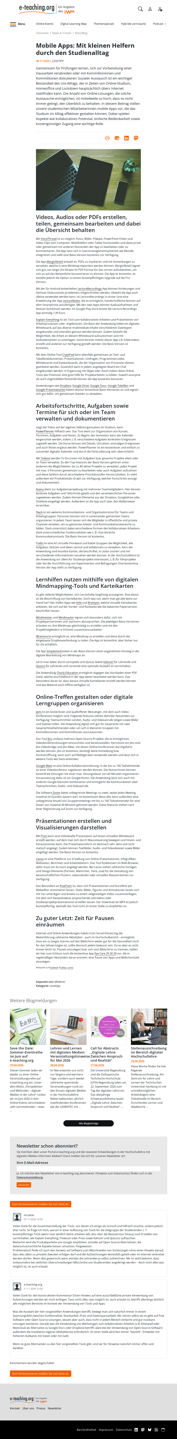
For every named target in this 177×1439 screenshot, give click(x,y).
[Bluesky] (150, 1429)
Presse (41, 1408)
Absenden (24, 1184)
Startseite (42, 33)
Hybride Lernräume (133, 24)
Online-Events (44, 24)
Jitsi (50, 739)
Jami (39, 712)
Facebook (53, 967)
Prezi (44, 836)
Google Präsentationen (50, 390)
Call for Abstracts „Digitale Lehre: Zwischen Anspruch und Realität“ (107, 1054)
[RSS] (157, 1429)
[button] (23, 24)
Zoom (56, 793)
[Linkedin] (136, 1429)
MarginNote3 (55, 262)
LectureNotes (71, 301)
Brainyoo (93, 603)
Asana (40, 489)
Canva (40, 859)
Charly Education (68, 673)
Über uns (28, 1408)
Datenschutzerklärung (30, 1177)
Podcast (158, 24)
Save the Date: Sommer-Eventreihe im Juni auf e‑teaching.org (26, 1054)
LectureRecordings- (90, 288)
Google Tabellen (118, 386)
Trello (40, 543)
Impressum (106, 1430)
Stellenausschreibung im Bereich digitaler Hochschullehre (149, 1052)
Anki (79, 603)
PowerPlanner (45, 431)
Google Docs (98, 386)
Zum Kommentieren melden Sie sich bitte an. (40, 1204)
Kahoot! (108, 662)
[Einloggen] (150, 8)
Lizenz (70, 967)
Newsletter (55, 1408)
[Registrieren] (160, 8)
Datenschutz (124, 1430)
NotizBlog (81, 33)
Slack (39, 512)
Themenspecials (104, 24)
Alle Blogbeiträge (88, 1123)
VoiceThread (49, 239)
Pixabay (62, 967)
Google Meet (44, 766)
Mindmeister (44, 617)
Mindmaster (66, 617)
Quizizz (41, 666)
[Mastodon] (143, 1429)
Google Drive (80, 386)
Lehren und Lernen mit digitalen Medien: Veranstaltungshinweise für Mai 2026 (70, 1054)
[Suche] (140, 8)
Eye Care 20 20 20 (105, 953)
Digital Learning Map (74, 24)
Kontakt (15, 1408)
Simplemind (54, 651)
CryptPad (68, 355)
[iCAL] (163, 1429)
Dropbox (65, 386)
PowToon (65, 886)
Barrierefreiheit (86, 1430)
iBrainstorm (44, 636)
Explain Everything (47, 319)
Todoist (45, 458)
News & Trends (61, 33)
